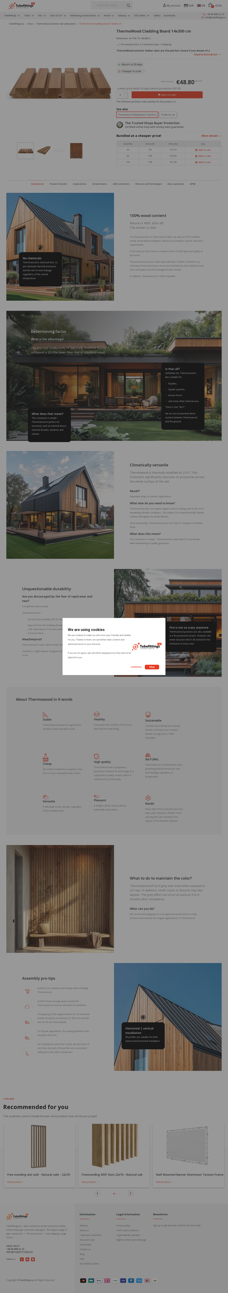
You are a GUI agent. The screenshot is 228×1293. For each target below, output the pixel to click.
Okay (152, 667)
